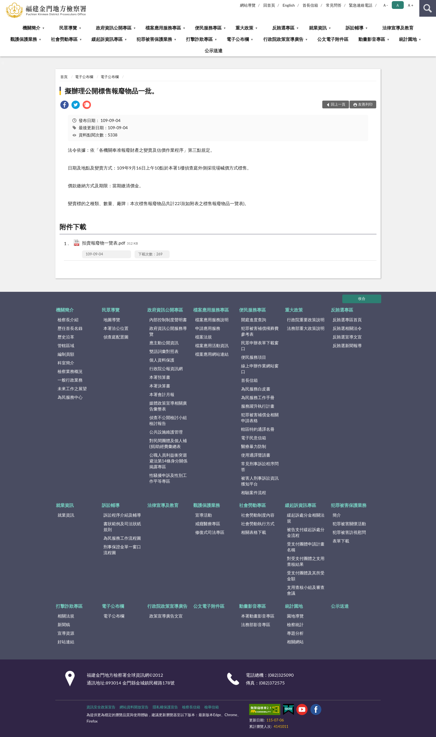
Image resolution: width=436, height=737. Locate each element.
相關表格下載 (253, 532)
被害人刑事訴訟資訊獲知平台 (260, 480)
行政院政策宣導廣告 (283, 39)
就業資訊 (318, 27)
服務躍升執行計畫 (257, 406)
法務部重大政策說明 (305, 328)
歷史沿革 (66, 336)
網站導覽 (248, 5)
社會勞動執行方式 (257, 523)
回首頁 (269, 5)
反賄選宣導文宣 (347, 336)
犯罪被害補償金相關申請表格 (260, 417)
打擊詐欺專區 (199, 39)
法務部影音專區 (255, 624)
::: (4, 4)
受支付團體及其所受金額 (305, 575)
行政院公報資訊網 (166, 368)
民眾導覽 (68, 27)
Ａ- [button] (385, 5)
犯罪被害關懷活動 (349, 523)
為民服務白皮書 (255, 388)
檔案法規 (203, 336)
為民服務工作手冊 (257, 397)
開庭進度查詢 (253, 319)
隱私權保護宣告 (165, 707)
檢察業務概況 (70, 371)
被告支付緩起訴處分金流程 (305, 532)
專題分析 (295, 633)
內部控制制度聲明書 (168, 319)
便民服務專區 (208, 27)
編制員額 (66, 354)
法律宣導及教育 (397, 27)
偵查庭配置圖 (115, 336)
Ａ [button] (398, 5)
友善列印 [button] (365, 104)
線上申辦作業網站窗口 (260, 368)
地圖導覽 (111, 319)
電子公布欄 (238, 39)
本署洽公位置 (115, 328)
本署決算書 (159, 385)
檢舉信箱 (211, 707)
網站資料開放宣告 (134, 707)
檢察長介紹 (68, 319)
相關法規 (66, 615)
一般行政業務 (70, 379)
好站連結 (66, 641)
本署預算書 (159, 377)
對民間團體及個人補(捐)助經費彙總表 (168, 443)
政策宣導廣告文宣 (166, 615)
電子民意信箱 (253, 437)
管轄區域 (66, 345)
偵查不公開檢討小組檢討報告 (168, 420)
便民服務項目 (253, 357)
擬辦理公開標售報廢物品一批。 (111, 91)
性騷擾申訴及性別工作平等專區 (168, 478)
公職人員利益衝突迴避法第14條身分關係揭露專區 (168, 460)
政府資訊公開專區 (114, 27)
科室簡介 (66, 362)
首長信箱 (310, 5)
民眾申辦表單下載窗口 (260, 345)
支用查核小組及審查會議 (305, 590)
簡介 (337, 514)
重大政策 (244, 27)
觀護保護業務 (23, 39)
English (289, 5)
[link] (64, 105)
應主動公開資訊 (164, 342)
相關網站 (295, 641)
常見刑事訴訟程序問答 (260, 466)
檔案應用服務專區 (163, 27)
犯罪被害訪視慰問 (349, 532)
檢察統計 (295, 624)
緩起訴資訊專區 (107, 39)
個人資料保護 (161, 359)
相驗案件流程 (253, 492)
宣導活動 (203, 514)
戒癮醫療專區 (207, 523)
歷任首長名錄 (70, 328)
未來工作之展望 (72, 388)
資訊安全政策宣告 (100, 707)
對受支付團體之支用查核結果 (305, 561)
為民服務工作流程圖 (122, 538)
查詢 (427, 8)
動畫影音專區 (371, 39)
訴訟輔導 (354, 27)
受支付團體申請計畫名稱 (305, 546)
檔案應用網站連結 (212, 354)
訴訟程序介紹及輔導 (122, 514)
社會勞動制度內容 (257, 514)
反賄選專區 (283, 27)
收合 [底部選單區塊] (361, 298)
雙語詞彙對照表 (164, 351)
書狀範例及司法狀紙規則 (122, 526)
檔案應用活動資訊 (212, 345)
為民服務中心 (70, 397)
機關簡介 (31, 27)
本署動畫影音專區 (257, 615)
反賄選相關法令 (347, 328)
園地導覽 (295, 615)
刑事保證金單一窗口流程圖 (122, 549)
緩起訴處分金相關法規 (305, 517)
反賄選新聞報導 (347, 345)
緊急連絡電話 (360, 5)
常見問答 (333, 5)
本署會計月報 (161, 394)
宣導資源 (66, 633)
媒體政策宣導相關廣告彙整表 (168, 405)
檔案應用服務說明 (212, 319)
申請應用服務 (207, 328)
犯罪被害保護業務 (154, 39)
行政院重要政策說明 (305, 319)
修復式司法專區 (209, 532)
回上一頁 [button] (338, 104)
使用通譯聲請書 (255, 454)
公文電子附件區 (332, 39)
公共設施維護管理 (166, 431)
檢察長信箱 (191, 707)
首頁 (64, 76)
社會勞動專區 (64, 39)
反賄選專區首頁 (347, 319)
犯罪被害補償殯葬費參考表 (260, 331)
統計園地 (408, 39)
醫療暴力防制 (253, 446)
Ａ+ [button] (410, 5)
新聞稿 (64, 624)
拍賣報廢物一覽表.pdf (110, 243)
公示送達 (213, 50)
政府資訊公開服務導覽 (168, 331)
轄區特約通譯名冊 (257, 429)
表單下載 (341, 540)
